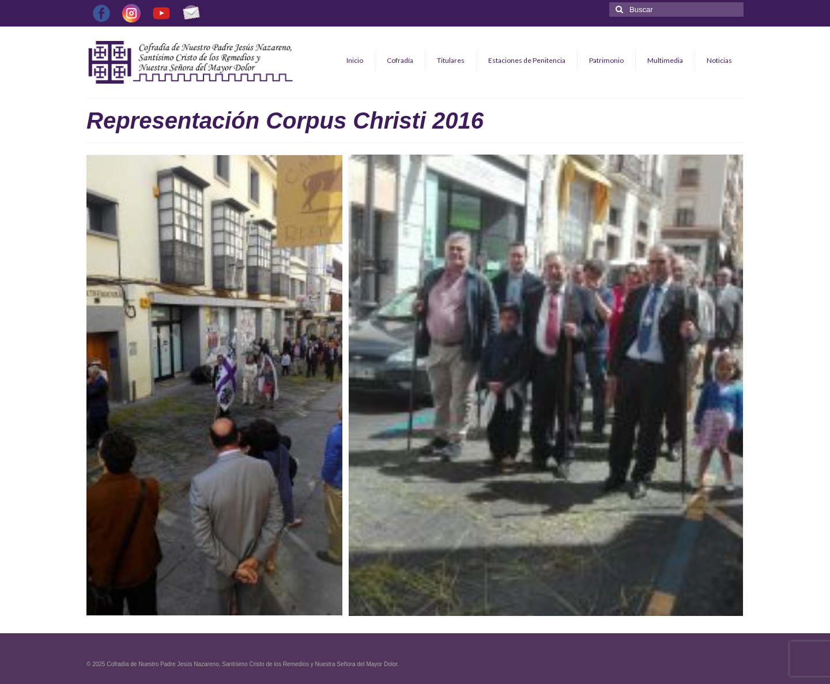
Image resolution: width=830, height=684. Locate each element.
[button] (214, 385)
